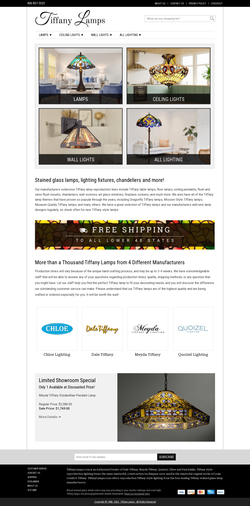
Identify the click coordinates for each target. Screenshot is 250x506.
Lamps (81, 99)
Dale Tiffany (102, 354)
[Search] (177, 19)
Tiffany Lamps (128, 501)
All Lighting (168, 159)
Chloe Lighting (57, 354)
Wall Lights (80, 159)
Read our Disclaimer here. (137, 493)
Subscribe (166, 457)
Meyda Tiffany (148, 354)
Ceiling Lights (168, 99)
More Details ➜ (50, 417)
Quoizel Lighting (193, 354)
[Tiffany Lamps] (70, 18)
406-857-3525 (36, 3)
